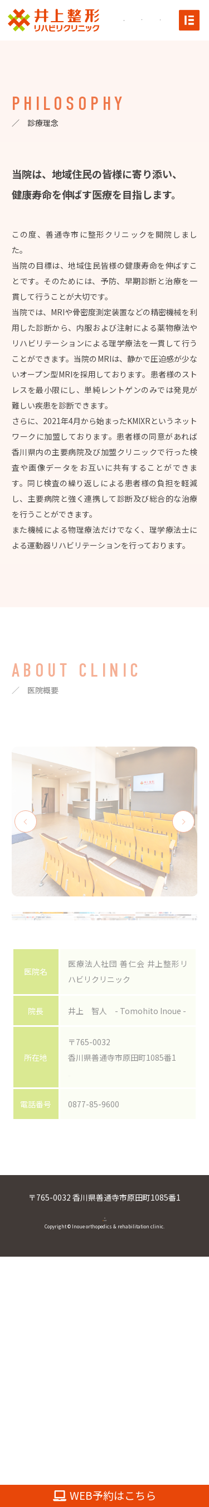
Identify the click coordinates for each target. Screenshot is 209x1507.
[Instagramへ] (130, 20)
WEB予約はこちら (104, 1495)
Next (183, 821)
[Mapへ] (149, 20)
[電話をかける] (165, 20)
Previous (25, 821)
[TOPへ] (53, 18)
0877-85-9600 (104, 1410)
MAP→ (80, 1262)
